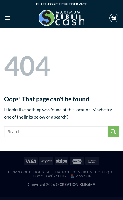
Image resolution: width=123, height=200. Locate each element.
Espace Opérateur (50, 176)
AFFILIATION (58, 172)
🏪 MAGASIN (81, 176)
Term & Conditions (25, 172)
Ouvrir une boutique (93, 172)
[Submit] (113, 131)
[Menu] (7, 18)
